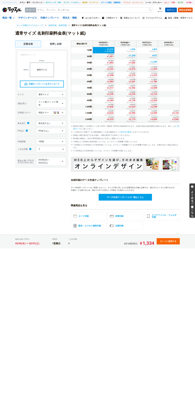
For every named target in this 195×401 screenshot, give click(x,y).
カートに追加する (168, 241)
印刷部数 (22, 141)
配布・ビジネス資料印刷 (87, 225)
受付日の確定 (126, 132)
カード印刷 (81, 216)
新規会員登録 (185, 10)
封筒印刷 (116, 216)
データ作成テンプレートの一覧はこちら (125, 197)
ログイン (171, 10)
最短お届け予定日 (26, 161)
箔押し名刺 (55, 44)
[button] (51, 94)
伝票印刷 (116, 225)
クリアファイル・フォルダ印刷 (161, 216)
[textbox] (94, 10)
